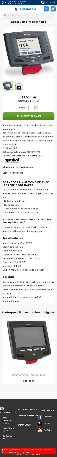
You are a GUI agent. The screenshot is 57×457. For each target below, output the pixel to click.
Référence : (9, 167)
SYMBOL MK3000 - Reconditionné (28, 375)
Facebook (40, 417)
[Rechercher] (28, 15)
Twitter (40, 424)
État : (5, 173)
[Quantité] (31, 107)
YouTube (40, 430)
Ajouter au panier (28, 116)
